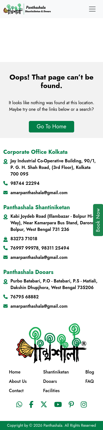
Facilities (51, 390)
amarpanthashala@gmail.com (39, 192)
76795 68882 (24, 297)
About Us (18, 381)
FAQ (89, 381)
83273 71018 (23, 239)
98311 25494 (55, 248)
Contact (16, 390)
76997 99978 (24, 248)
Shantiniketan (56, 372)
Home (14, 372)
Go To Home (51, 127)
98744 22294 (25, 183)
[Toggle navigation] (92, 9)
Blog (89, 372)
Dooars (50, 381)
